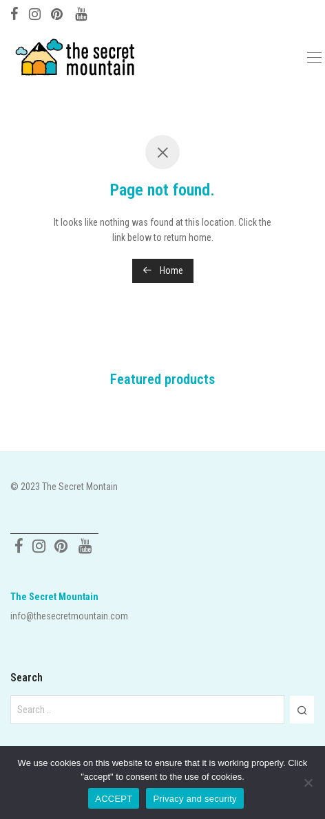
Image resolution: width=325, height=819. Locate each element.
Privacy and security (194, 799)
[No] (308, 782)
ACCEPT (113, 799)
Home (163, 270)
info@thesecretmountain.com (69, 615)
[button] (302, 709)
